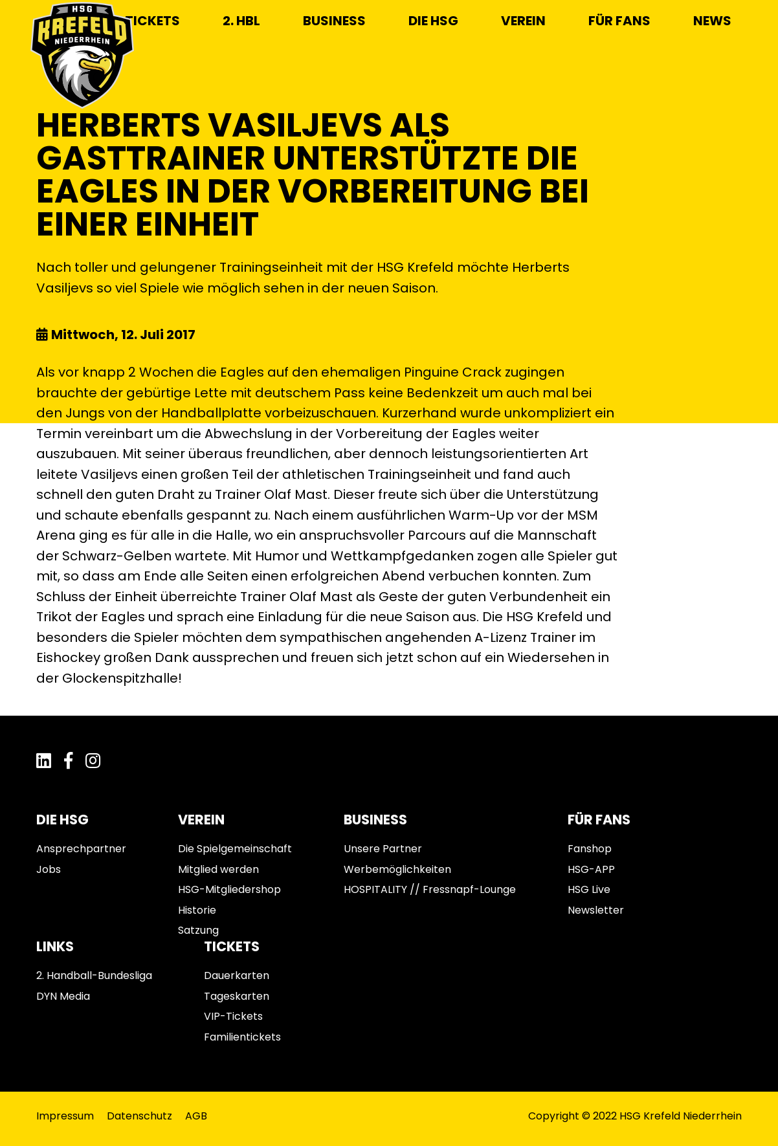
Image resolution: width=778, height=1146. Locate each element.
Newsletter (596, 910)
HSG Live (589, 889)
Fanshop (590, 848)
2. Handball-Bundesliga (94, 975)
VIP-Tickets (233, 1016)
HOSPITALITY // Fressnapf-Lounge (430, 889)
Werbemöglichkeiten (397, 869)
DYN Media (63, 996)
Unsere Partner (383, 848)
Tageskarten (236, 996)
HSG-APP (591, 869)
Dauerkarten (236, 975)
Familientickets (242, 1037)
